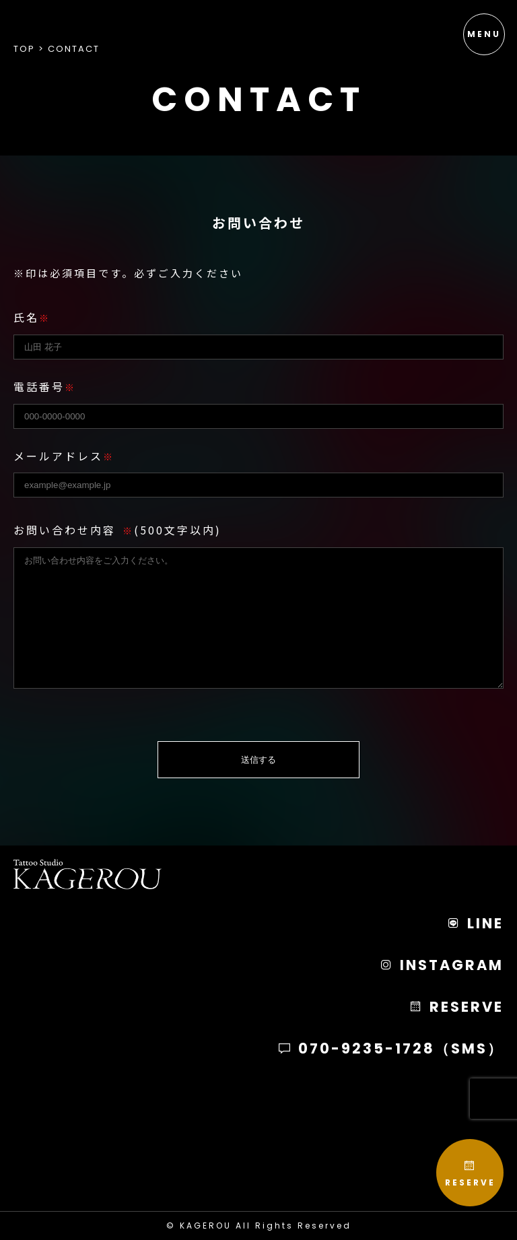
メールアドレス (63, 456)
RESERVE (470, 1173)
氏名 (31, 317)
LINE (475, 923)
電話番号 (44, 387)
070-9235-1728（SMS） (390, 1048)
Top (24, 48)
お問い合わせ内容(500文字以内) (117, 529)
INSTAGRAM (441, 965)
